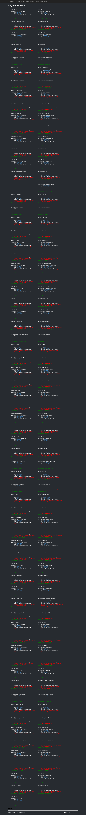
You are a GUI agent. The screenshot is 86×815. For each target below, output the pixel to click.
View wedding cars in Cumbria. (43, 202)
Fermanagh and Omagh (48, 289)
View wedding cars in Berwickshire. (44, 64)
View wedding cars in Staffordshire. (17, 665)
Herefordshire (46, 358)
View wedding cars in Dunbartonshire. (44, 248)
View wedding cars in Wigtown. (16, 782)
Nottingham (46, 543)
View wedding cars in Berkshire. (16, 64)
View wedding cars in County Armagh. (44, 168)
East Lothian (19, 266)
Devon (18, 231)
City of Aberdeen (47, 116)
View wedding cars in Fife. (15, 306)
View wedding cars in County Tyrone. (17, 202)
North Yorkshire (19, 520)
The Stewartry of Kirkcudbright (49, 683)
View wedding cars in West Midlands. (17, 747)
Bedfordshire (19, 47)
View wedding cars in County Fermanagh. (45, 191)
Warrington (46, 707)
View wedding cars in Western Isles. (44, 770)
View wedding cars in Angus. (43, 18)
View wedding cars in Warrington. (43, 712)
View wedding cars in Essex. (43, 283)
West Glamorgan (20, 730)
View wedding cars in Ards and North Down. (18, 29)
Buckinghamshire (47, 70)
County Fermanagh (47, 185)
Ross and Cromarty (20, 601)
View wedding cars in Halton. (43, 352)
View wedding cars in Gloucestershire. (44, 306)
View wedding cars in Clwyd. (16, 156)
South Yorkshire (46, 636)
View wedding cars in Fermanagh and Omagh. (46, 295)
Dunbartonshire (46, 243)
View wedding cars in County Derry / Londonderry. (19, 180)
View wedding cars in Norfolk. (16, 514)
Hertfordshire (19, 370)
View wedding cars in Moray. (43, 491)
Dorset (45, 231)
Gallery (37, 1)
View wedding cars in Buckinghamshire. (45, 75)
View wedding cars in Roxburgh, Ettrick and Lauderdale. (47, 607)
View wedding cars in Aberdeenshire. (17, 18)
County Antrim (19, 162)
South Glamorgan (20, 636)
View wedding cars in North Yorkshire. (17, 525)
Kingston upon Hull (20, 416)
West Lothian (46, 730)
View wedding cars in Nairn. (16, 502)
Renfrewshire (46, 589)
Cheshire (45, 104)
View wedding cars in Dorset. (43, 237)
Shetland (45, 613)
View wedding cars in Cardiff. (43, 98)
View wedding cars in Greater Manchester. (45, 329)
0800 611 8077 (19, 13)
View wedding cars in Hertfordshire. (17, 375)
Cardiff (45, 93)
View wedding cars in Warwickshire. (17, 724)
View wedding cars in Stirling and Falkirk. (45, 665)
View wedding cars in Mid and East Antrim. (45, 468)
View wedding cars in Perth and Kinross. (18, 583)
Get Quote (32, 1)
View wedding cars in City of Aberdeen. (44, 121)
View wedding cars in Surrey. (43, 677)
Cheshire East (19, 116)
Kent (44, 393)
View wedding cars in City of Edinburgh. (45, 133)
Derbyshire (19, 220)
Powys (18, 589)
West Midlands (19, 741)
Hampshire (19, 358)
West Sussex (19, 753)
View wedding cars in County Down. (44, 179)
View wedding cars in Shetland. (43, 619)
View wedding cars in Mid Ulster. (43, 479)
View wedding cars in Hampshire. (17, 364)
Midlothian (18, 485)
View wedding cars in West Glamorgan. (18, 735)
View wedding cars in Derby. (43, 214)
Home (27, 1)
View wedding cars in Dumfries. (16, 248)
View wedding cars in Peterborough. (44, 583)
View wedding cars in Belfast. (43, 52)
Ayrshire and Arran (20, 35)
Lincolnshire (46, 439)
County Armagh (46, 162)
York (17, 799)
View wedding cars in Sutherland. (17, 688)
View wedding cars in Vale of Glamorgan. (18, 712)
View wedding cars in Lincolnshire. (44, 445)
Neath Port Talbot (47, 497)
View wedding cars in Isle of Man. (43, 387)
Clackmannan (46, 139)
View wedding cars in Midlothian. (16, 491)
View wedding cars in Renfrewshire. (44, 595)
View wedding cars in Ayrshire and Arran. (18, 41)
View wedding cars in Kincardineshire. (44, 410)
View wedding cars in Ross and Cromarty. (18, 606)
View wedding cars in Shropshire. (17, 630)
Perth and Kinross (20, 578)
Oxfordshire (46, 566)
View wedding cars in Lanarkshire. (44, 422)
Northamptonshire (20, 531)
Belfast (45, 47)
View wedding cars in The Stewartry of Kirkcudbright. (47, 689)
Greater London (46, 312)
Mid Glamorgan (19, 474)
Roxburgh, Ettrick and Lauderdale (49, 601)
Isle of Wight (19, 393)
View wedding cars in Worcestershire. (17, 793)
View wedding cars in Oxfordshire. (44, 572)
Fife (17, 301)
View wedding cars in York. (15, 805)
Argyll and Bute (46, 24)
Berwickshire (46, 58)
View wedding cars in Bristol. (16, 75)
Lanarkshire (46, 416)
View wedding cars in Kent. (15, 410)
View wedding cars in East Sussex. (17, 283)
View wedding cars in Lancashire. (17, 433)
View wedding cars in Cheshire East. (17, 121)
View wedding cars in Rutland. (16, 619)
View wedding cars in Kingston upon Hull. (18, 422)
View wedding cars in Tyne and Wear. (44, 701)
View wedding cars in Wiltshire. (43, 782)
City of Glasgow (19, 139)
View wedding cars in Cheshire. (43, 110)
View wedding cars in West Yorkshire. (17, 770)
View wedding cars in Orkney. (16, 572)
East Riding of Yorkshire (48, 266)
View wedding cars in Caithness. (16, 87)
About (41, 1)
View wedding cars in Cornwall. (43, 156)
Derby (45, 208)
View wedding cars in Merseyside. (44, 456)
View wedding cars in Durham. (16, 260)
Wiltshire (45, 776)
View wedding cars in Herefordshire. (44, 364)
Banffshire (45, 35)
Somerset (45, 625)
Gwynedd (18, 347)
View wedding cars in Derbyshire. (17, 225)
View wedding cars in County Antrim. (17, 168)
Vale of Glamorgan (20, 707)
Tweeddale (19, 695)
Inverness (18, 381)
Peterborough (46, 578)
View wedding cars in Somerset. (43, 630)
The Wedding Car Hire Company (17, 1)
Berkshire (18, 58)
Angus (45, 12)
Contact (45, 1)
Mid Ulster (45, 474)
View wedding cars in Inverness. (16, 387)
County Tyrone (19, 197)
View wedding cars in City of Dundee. (17, 133)
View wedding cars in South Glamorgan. (18, 642)
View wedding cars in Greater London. (44, 318)
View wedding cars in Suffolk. (16, 677)
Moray (45, 485)
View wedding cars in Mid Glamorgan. (17, 479)
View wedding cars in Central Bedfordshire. (18, 110)
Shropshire (19, 625)
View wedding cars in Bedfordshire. (17, 52)
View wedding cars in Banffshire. (43, 41)
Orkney (18, 566)
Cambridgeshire (46, 81)
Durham (18, 254)
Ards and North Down (20, 24)
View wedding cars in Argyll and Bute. (44, 29)
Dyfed (45, 254)
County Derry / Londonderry (21, 174)
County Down (46, 174)
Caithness (18, 81)
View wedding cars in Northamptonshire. (18, 537)
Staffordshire (46, 648)
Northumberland (19, 543)
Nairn (18, 497)
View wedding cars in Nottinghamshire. (17, 560)
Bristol (18, 70)
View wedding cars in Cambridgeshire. (44, 87)
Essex (18, 289)
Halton (45, 347)
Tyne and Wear (46, 695)
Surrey (45, 671)
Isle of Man (46, 381)
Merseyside (46, 451)
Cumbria (45, 197)
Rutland (18, 613)
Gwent (45, 335)
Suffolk (18, 671)
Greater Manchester (47, 324)
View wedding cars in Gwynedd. (16, 352)
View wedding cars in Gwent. (43, 341)
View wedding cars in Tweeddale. (17, 701)
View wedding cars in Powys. (16, 595)
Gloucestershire (46, 301)
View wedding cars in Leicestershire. (17, 445)
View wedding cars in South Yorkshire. (44, 642)
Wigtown (18, 776)
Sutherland (19, 683)
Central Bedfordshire (20, 104)
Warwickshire (19, 718)
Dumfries (18, 243)
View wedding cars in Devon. (16, 237)
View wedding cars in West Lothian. (44, 735)
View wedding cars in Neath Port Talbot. (45, 502)
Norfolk (18, 508)
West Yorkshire (46, 753)
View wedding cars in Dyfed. (43, 260)
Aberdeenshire (19, 12)
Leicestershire (19, 439)
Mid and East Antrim (47, 462)
